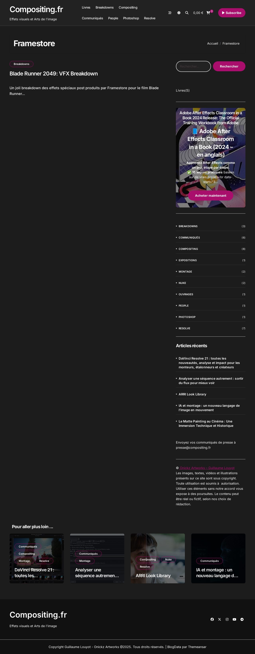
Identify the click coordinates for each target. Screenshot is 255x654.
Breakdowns (105, 7)
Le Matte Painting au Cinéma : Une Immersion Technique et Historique (206, 423)
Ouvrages (186, 294)
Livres (86, 7)
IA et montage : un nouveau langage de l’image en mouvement (209, 408)
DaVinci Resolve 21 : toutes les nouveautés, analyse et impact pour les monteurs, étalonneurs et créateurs (209, 362)
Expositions (188, 260)
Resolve (149, 18)
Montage (185, 271)
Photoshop (131, 18)
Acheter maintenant (210, 195)
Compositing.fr (36, 9)
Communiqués (92, 18)
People (113, 18)
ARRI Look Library (192, 394)
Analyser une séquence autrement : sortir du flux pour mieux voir (211, 380)
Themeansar (197, 647)
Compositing (128, 7)
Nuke (182, 282)
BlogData (174, 647)
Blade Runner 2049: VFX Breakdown (54, 73)
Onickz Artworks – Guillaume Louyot (206, 468)
